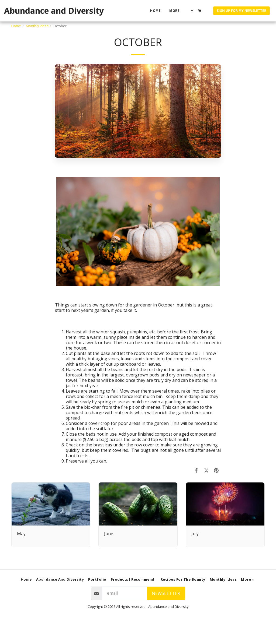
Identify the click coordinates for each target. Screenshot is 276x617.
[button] (191, 10)
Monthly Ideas (37, 25)
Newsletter (166, 593)
